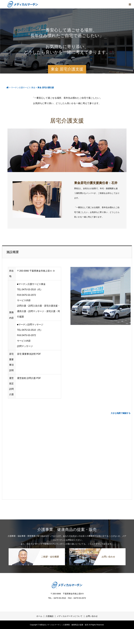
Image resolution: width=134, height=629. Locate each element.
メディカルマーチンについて (69, 616)
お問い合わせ (92, 616)
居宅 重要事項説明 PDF (29, 354)
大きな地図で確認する (120, 413)
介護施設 (50, 616)
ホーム (39, 616)
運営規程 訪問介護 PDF (29, 378)
